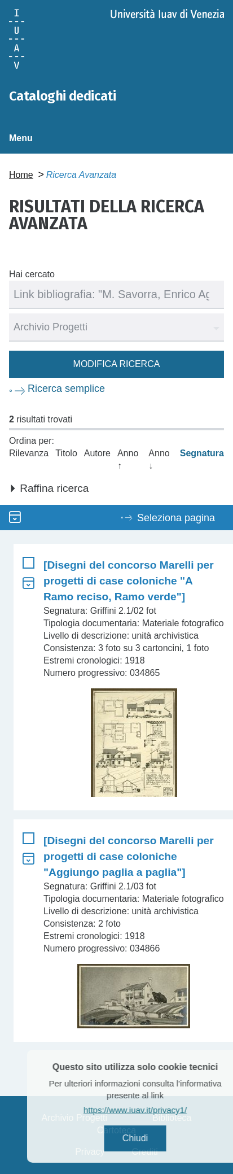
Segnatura (202, 453)
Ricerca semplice (66, 388)
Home (21, 175)
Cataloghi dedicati (62, 96)
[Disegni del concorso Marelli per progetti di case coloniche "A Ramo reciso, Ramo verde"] (128, 581)
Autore (97, 453)
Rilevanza (29, 453)
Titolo (66, 453)
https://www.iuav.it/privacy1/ (149, 1110)
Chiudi (149, 1138)
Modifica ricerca (116, 364)
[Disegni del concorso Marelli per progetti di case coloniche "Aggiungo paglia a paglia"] (128, 856)
